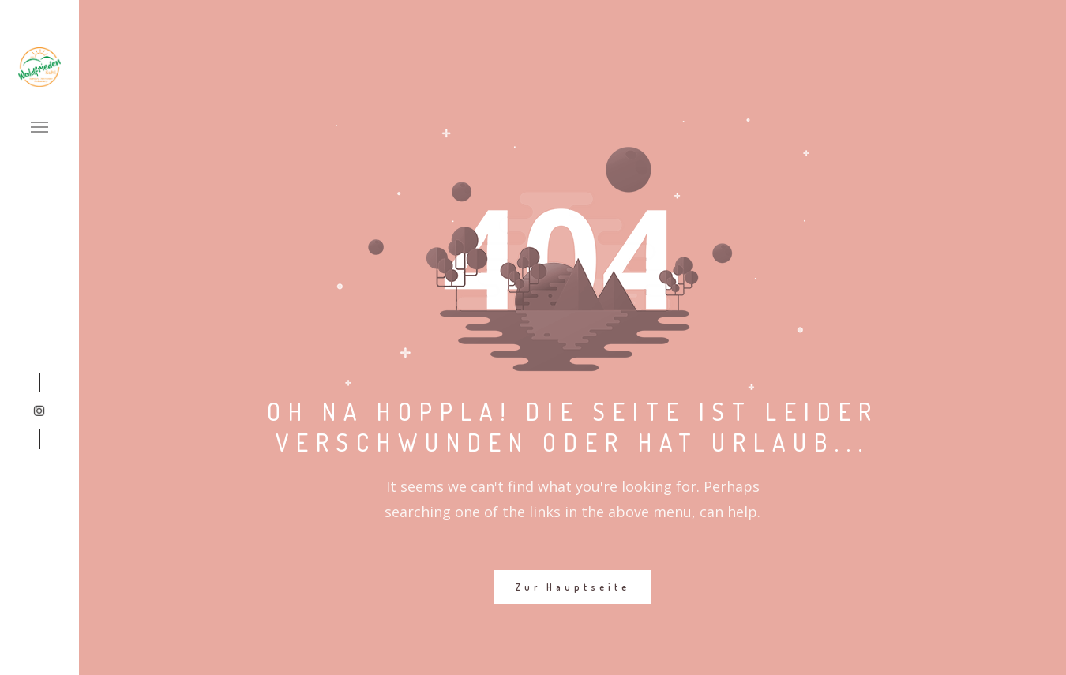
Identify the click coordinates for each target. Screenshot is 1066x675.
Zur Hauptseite (573, 587)
